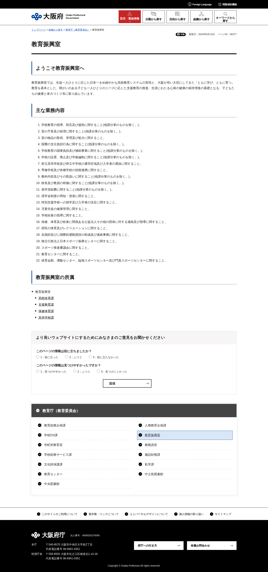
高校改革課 (46, 298)
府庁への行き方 (147, 545)
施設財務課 (152, 454)
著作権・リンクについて (104, 514)
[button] (199, 4)
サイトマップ (223, 514)
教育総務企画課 (55, 425)
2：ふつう (75, 357)
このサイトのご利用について (59, 514)
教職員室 (151, 445)
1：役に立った (49, 357)
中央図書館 (51, 484)
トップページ (38, 29)
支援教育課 (46, 304)
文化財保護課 (53, 464)
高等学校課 (46, 317)
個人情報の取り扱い (191, 514)
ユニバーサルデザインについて (149, 514)
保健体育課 (46, 311)
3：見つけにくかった (114, 371)
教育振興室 (152, 435)
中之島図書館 (154, 474)
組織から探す (56, 29)
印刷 (182, 34)
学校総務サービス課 (58, 454)
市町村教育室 (53, 445)
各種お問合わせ (200, 545)
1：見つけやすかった (53, 371)
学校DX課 (51, 435)
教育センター (53, 474)
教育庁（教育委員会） (78, 29)
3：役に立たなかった (106, 357)
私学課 (149, 464)
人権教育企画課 (155, 425)
